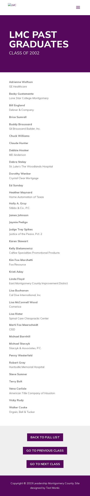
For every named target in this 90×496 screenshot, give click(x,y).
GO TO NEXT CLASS (45, 464)
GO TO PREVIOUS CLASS (45, 450)
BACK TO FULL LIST (45, 437)
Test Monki (52, 488)
